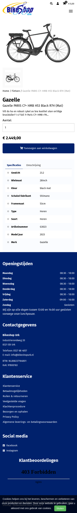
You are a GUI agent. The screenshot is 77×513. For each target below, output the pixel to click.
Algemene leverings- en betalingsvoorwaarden (30, 421)
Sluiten (60, 508)
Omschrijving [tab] (33, 165)
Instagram (10, 450)
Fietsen (16, 91)
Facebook (10, 445)
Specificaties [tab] (14, 165)
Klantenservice (11, 385)
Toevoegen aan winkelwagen (38, 148)
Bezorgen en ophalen (15, 411)
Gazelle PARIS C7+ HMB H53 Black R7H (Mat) (46, 91)
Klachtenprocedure (14, 406)
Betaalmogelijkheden (15, 391)
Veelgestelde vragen (14, 401)
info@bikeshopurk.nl (22, 354)
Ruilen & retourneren (15, 396)
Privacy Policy (11, 416)
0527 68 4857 (20, 350)
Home (6, 91)
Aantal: (7, 120)
